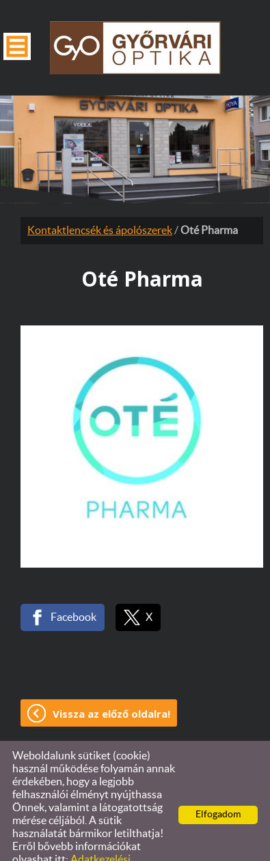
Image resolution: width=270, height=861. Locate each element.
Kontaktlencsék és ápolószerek (99, 203)
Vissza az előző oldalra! (111, 686)
